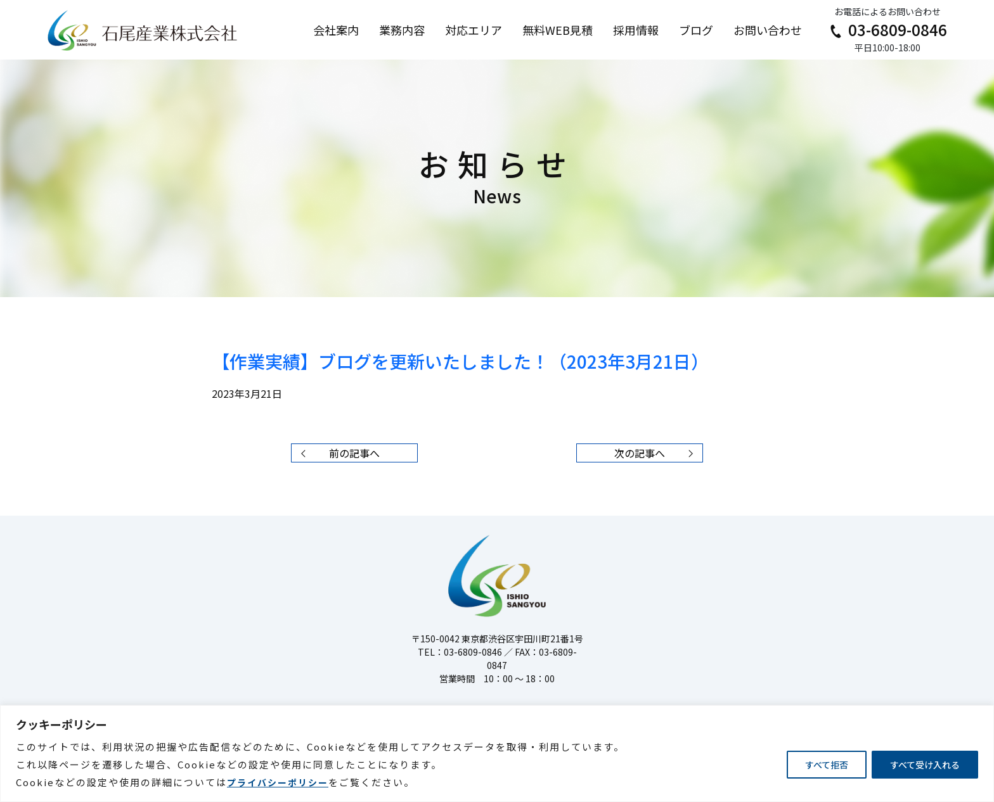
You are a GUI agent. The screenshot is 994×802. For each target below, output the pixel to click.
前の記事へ (337, 453)
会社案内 (336, 30)
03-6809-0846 (887, 29)
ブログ (696, 30)
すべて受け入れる (925, 764)
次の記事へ (656, 453)
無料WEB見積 (557, 30)
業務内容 (402, 30)
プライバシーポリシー (277, 782)
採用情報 (636, 30)
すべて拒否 (826, 764)
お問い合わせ (767, 30)
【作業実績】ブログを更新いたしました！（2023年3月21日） (460, 361)
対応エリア (473, 30)
